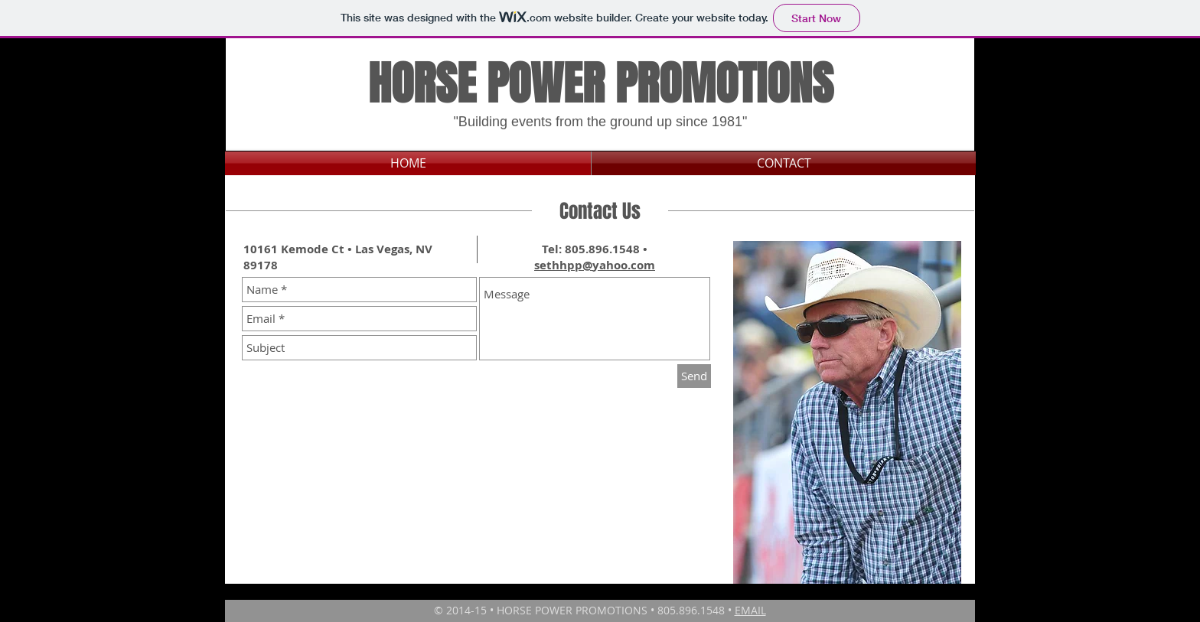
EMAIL (750, 610)
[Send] (694, 376)
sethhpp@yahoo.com (594, 265)
